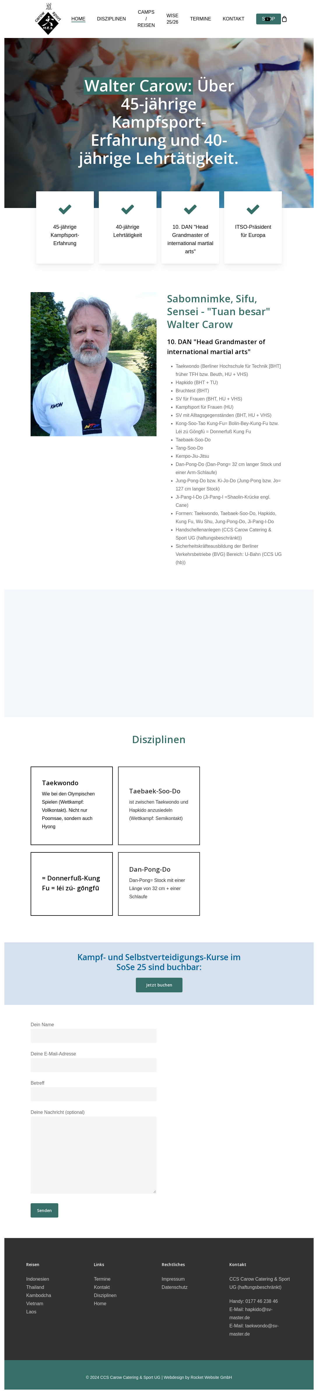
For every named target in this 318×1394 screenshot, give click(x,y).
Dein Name (93, 1032)
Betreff (93, 1091)
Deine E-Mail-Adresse (93, 1061)
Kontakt (102, 1287)
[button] (159, 985)
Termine (102, 1279)
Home (100, 1303)
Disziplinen (105, 1295)
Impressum (173, 1279)
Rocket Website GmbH (211, 1377)
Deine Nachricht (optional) (93, 1153)
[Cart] (284, 19)
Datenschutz (175, 1287)
